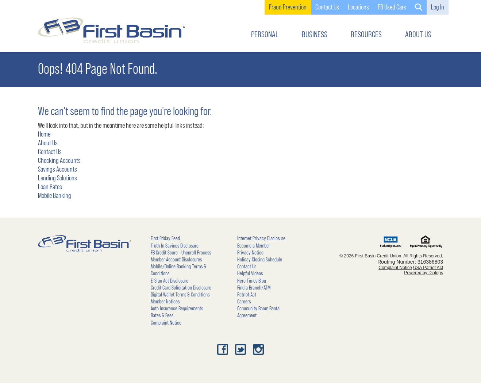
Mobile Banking (54, 195)
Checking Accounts (59, 160)
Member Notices (165, 302)
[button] (419, 7)
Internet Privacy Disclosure (261, 238)
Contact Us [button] (327, 7)
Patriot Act (246, 295)
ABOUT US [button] (418, 34)
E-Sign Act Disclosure (169, 281)
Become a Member (253, 246)
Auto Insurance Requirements (177, 308)
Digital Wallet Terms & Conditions (180, 295)
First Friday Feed (165, 238)
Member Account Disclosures (176, 260)
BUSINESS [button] (314, 34)
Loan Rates (50, 187)
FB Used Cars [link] (392, 7)
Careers (244, 302)
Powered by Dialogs (423, 272)
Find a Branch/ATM (253, 288)
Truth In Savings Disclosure (175, 246)
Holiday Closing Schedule (259, 260)
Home (44, 134)
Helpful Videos (250, 273)
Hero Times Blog (251, 281)
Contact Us (50, 152)
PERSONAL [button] (264, 34)
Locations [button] (358, 7)
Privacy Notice (250, 253)
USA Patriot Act (428, 267)
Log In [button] (437, 7)
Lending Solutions (57, 178)
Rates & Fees (162, 315)
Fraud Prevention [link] (288, 7)
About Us (48, 143)
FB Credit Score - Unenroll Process (181, 253)
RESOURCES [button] (366, 34)
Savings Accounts (57, 169)
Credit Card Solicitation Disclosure (181, 288)
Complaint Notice (166, 323)
